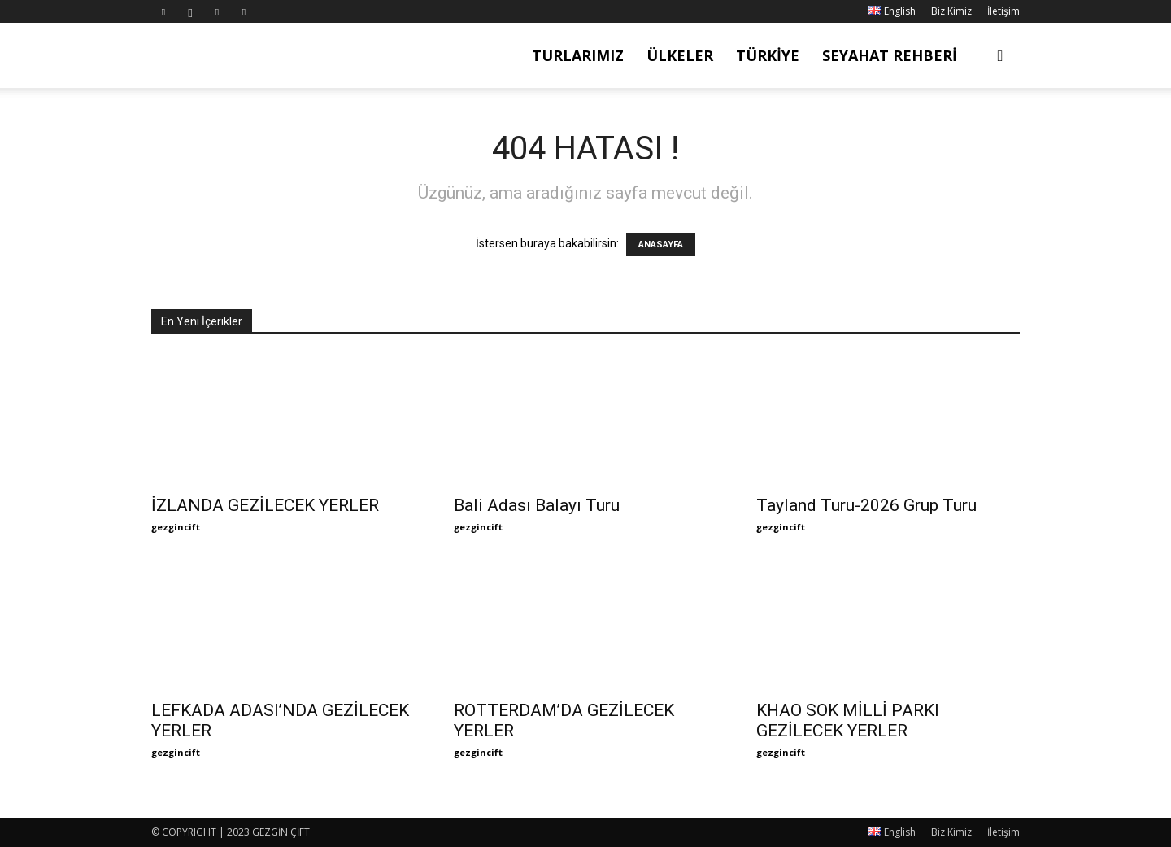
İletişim (1003, 11)
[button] (1000, 56)
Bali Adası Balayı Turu (537, 505)
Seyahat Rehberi (889, 55)
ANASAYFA (660, 244)
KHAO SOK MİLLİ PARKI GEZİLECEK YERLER (847, 720)
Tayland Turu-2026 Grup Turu (866, 505)
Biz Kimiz (951, 11)
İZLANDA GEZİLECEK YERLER (265, 505)
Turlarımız (578, 55)
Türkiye (767, 55)
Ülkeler (679, 55)
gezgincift (175, 527)
